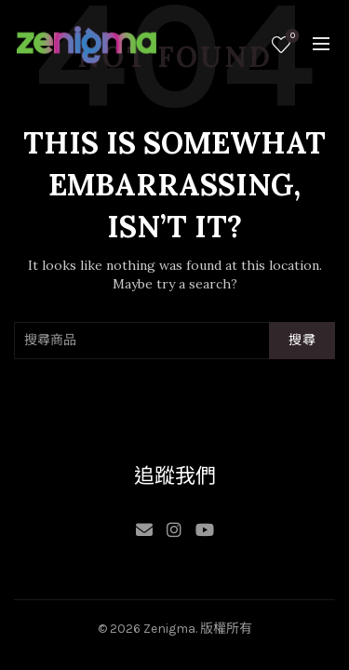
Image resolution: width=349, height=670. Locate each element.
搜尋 (302, 340)
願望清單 (291, 37)
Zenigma (169, 628)
